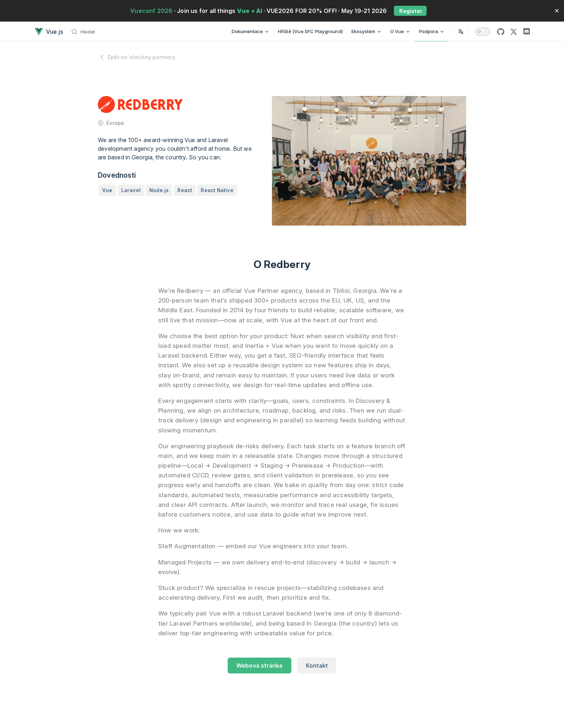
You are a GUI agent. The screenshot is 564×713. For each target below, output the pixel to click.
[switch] (483, 32)
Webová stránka (259, 665)
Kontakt (317, 665)
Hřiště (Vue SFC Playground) (310, 31)
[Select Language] (461, 31)
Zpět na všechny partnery (136, 57)
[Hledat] (85, 31)
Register (410, 11)
